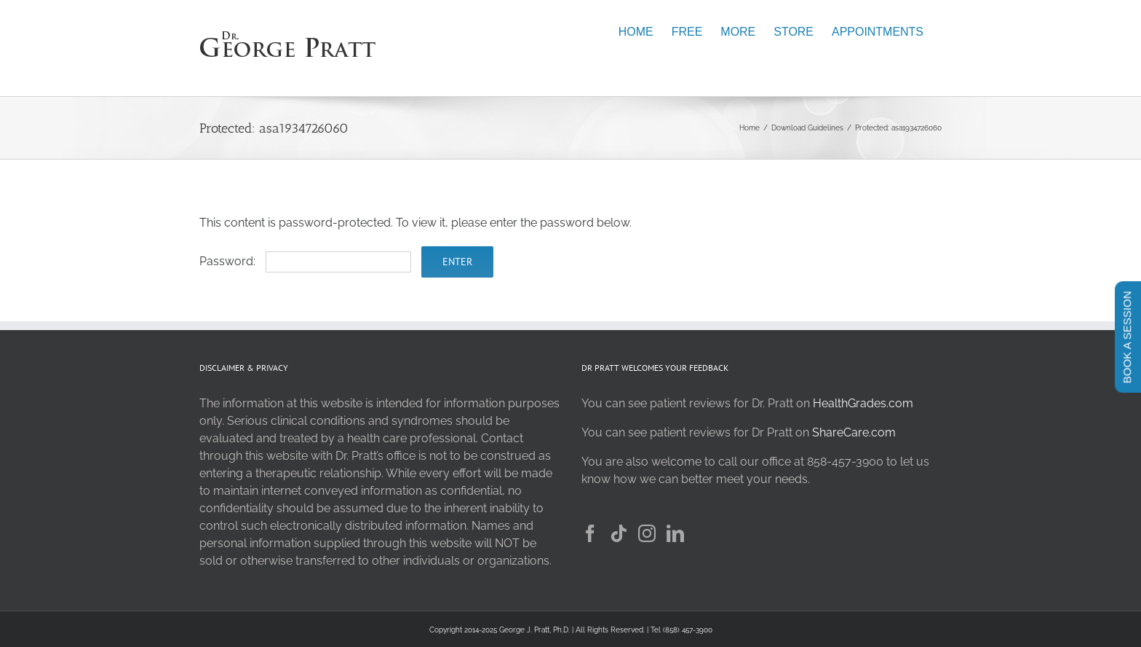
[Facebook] (590, 533)
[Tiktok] (618, 533)
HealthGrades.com (863, 403)
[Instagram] (647, 533)
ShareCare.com (854, 432)
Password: (305, 261)
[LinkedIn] (675, 533)
